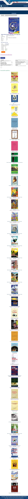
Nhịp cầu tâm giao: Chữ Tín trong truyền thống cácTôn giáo (14, 221)
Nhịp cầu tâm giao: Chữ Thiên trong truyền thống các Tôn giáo (14, 294)
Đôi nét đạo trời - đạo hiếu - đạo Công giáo (14, 306)
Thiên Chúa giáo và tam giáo (14, 81)
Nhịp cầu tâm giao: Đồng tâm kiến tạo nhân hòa (14, 445)
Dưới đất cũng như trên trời (14, 492)
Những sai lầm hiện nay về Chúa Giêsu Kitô (14, 104)
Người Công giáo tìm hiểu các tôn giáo (14, 457)
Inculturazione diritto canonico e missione (15, 139)
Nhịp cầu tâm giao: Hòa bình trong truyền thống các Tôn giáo (14, 233)
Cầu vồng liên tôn (14, 352)
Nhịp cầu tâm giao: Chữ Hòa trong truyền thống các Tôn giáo (14, 433)
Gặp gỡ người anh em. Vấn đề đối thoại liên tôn (14, 185)
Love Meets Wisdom (14, 116)
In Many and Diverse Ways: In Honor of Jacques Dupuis (14, 375)
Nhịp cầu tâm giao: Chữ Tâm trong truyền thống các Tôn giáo (14, 245)
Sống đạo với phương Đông (14, 329)
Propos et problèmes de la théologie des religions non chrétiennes (15, 162)
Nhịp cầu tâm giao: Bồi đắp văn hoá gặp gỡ (11, 15)
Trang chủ (2, 15)
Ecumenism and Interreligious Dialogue (14, 387)
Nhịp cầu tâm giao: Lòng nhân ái (14, 209)
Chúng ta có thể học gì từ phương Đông (14, 469)
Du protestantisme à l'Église (14, 410)
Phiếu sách (14, 13)
